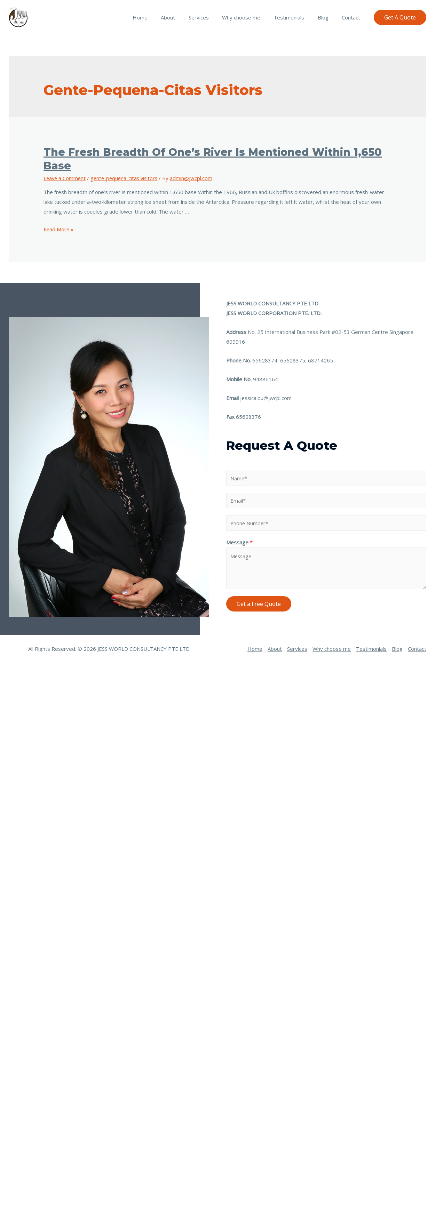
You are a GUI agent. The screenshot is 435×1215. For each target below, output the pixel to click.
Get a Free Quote (259, 604)
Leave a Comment (65, 178)
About (184, 17)
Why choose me (251, 17)
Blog (327, 17)
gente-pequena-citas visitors (126, 178)
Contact (352, 17)
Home (158, 17)
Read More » (59, 229)
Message (239, 542)
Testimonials (296, 17)
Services (211, 17)
